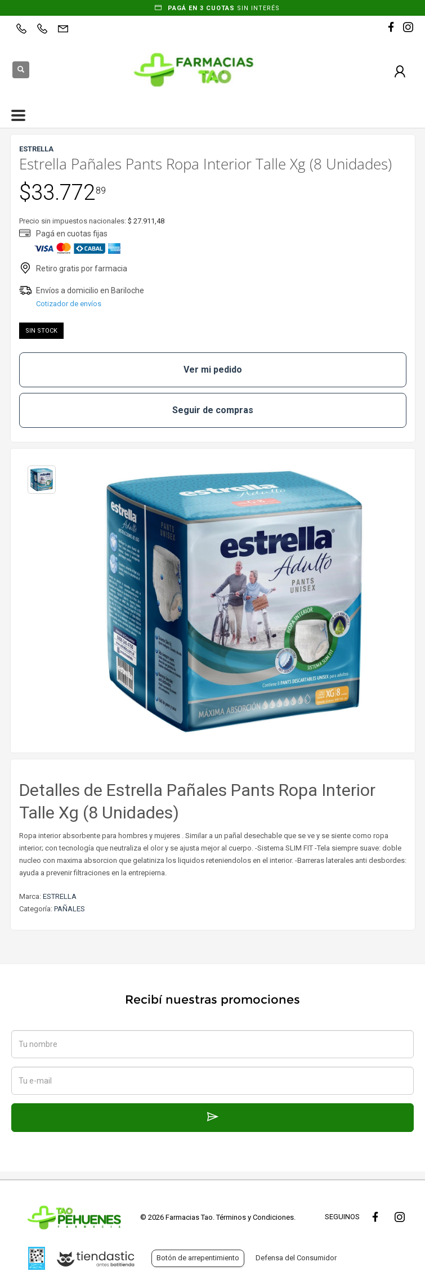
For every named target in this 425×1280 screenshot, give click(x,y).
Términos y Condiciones (255, 1217)
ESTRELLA (60, 896)
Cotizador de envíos (68, 303)
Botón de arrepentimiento (197, 1258)
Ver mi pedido (213, 369)
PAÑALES (69, 909)
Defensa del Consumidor (296, 1258)
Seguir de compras (212, 410)
